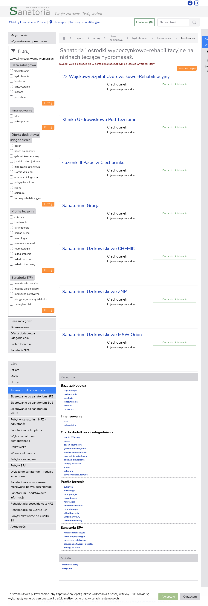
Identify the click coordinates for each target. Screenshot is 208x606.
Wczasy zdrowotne (23, 453)
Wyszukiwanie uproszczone (28, 41)
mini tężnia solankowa (27, 167)
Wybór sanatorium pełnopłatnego (23, 438)
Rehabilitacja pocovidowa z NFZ (31, 504)
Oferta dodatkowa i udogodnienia (23, 335)
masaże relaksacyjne (26, 283)
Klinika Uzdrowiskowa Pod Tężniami (98, 120)
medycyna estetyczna (26, 294)
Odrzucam (190, 597)
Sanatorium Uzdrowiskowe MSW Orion (102, 335)
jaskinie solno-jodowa (27, 161)
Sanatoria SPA (20, 350)
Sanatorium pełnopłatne (26, 430)
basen (18, 146)
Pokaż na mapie (187, 68)
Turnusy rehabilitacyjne (84, 22)
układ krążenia (22, 254)
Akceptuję (168, 597)
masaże (18, 92)
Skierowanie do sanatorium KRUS (28, 411)
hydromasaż (164, 38)
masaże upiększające (26, 288)
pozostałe (20, 97)
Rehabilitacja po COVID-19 (28, 510)
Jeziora (14, 370)
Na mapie (57, 22)
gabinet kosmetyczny (26, 156)
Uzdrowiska (18, 447)
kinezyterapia (22, 86)
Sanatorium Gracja (81, 206)
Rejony (80, 38)
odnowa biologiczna (26, 177)
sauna (17, 187)
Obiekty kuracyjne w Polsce (27, 22)
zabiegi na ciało (23, 304)
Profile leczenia (20, 344)
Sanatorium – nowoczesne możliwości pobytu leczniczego (31, 484)
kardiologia (20, 222)
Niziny (14, 382)
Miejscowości (19, 35)
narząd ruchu (22, 233)
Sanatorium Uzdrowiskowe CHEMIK (98, 249)
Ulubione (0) (144, 22)
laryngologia (21, 227)
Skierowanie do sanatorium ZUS (31, 403)
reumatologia (22, 248)
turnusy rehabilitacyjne (27, 198)
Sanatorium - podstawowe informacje (28, 495)
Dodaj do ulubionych (174, 84)
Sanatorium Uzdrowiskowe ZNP (94, 292)
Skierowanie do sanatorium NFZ (31, 396)
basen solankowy (24, 151)
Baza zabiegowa (21, 321)
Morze (14, 376)
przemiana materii (24, 243)
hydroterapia (21, 76)
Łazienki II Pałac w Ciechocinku (93, 163)
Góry (13, 364)
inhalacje (19, 81)
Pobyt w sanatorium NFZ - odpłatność (28, 421)
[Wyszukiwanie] (194, 22)
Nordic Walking (23, 172)
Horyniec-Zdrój (70, 564)
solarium (19, 193)
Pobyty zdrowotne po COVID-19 (30, 518)
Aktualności (18, 527)
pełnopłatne (21, 121)
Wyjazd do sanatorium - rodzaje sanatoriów (31, 474)
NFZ (16, 116)
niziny (96, 38)
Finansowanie (19, 327)
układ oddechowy (24, 264)
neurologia (20, 238)
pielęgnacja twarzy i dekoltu (30, 299)
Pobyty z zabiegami (23, 459)
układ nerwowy (23, 259)
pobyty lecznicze (24, 182)
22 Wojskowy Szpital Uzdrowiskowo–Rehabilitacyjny (116, 76)
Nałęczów (67, 568)
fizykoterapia (21, 71)
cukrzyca (19, 217)
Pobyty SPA (18, 465)
